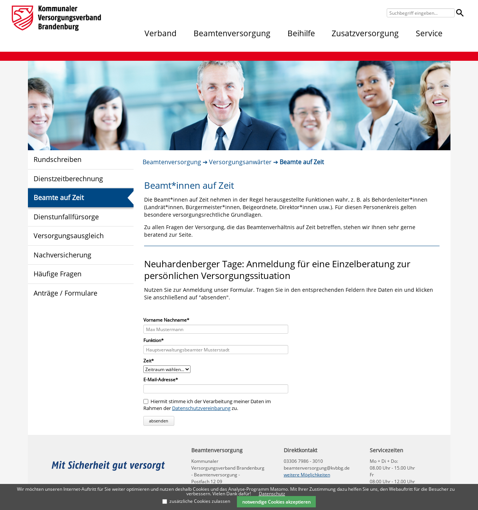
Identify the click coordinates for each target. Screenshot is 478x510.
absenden (158, 421)
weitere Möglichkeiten (307, 474)
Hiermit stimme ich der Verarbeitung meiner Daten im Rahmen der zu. (207, 404)
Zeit (153, 361)
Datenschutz (272, 493)
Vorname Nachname (166, 320)
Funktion (153, 340)
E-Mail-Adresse (160, 379)
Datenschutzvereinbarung (201, 408)
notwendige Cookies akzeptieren (276, 502)
